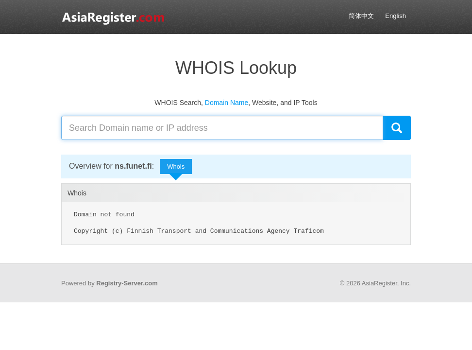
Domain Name (226, 102)
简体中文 (361, 15)
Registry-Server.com (126, 283)
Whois (176, 169)
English (395, 15)
